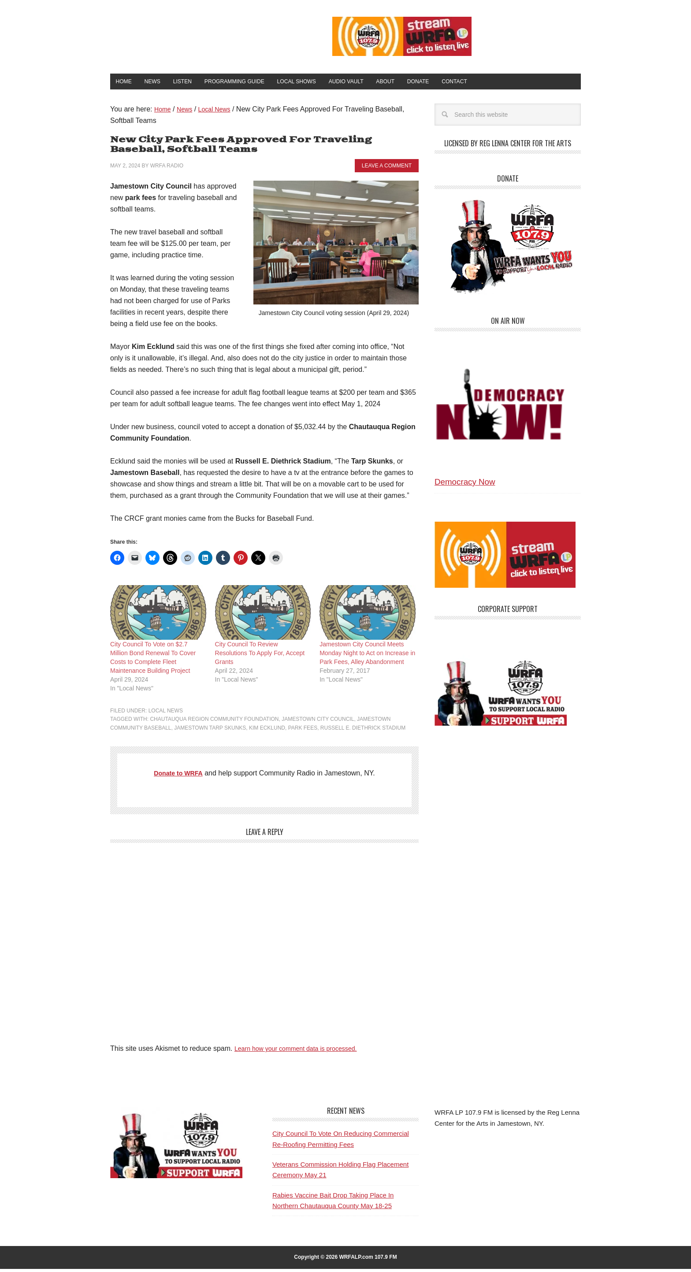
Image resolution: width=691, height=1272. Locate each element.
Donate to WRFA (178, 776)
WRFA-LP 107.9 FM (201, 34)
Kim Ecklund (267, 731)
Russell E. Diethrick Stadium (362, 731)
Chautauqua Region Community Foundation (214, 722)
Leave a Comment (387, 169)
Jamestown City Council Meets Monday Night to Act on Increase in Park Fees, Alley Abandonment (367, 656)
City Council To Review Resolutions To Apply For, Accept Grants (260, 656)
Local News (166, 714)
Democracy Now (465, 485)
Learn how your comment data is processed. (303, 1052)
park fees (302, 731)
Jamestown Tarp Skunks (210, 731)
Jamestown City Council (318, 722)
